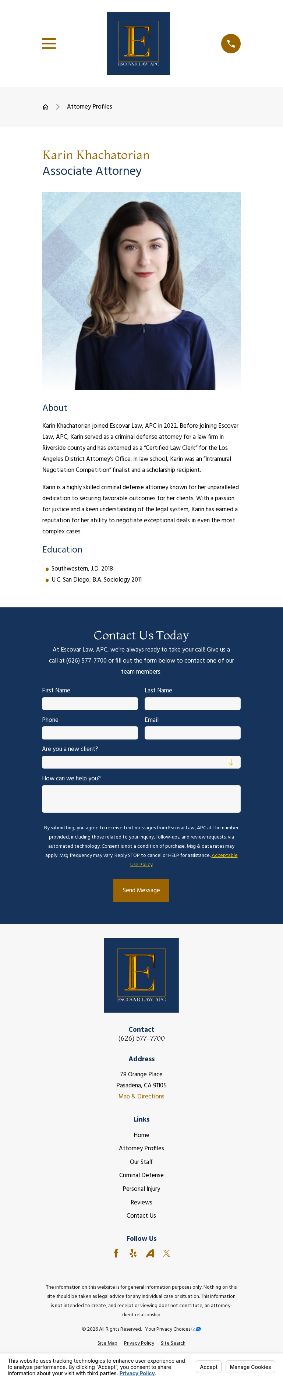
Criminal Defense (141, 1175)
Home (141, 1135)
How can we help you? (71, 779)
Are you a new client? (70, 749)
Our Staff (141, 1162)
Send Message (141, 891)
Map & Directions (141, 1097)
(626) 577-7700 (141, 1038)
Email (152, 720)
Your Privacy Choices (173, 1329)
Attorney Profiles (141, 1149)
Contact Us (141, 1216)
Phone (50, 720)
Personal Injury (141, 1189)
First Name (56, 691)
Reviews (141, 1203)
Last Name (158, 691)
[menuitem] (107, 1343)
